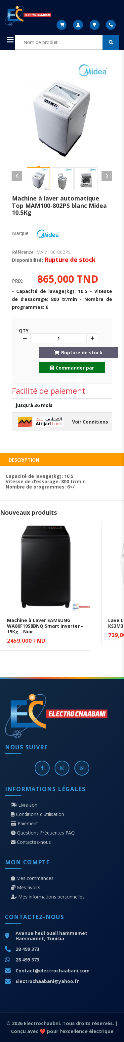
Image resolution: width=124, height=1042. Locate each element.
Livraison (24, 805)
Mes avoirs (25, 887)
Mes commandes (32, 878)
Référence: (23, 252)
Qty (23, 330)
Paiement (24, 823)
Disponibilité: (27, 260)
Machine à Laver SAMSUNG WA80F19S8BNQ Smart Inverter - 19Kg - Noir (45, 626)
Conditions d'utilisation (37, 814)
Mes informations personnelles (48, 896)
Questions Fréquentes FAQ (43, 833)
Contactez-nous (31, 842)
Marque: (20, 233)
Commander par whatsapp (72, 369)
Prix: (17, 281)
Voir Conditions (90, 422)
